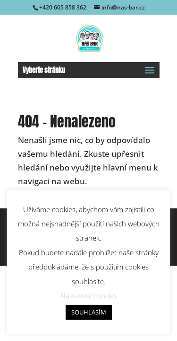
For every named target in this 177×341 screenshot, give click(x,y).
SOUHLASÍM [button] (88, 312)
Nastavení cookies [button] (88, 295)
